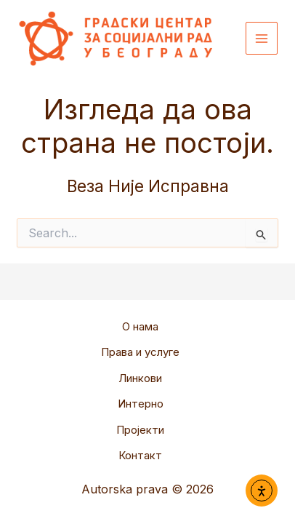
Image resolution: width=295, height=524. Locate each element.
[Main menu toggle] (262, 38)
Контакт (140, 455)
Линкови (140, 378)
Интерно (140, 403)
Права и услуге (140, 352)
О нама (140, 326)
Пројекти (140, 430)
